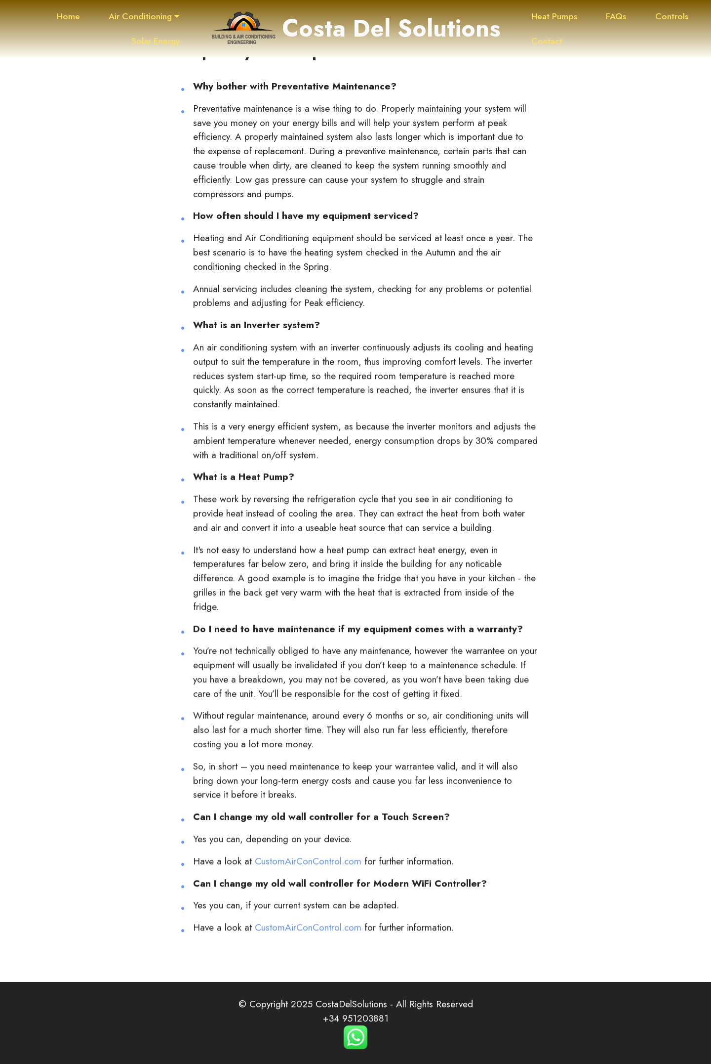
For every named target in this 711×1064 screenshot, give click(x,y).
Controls (671, 16)
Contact (546, 41)
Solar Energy (155, 41)
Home (68, 16)
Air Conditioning (140, 16)
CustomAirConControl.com (308, 876)
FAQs (616, 16)
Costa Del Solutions (391, 29)
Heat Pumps (554, 16)
